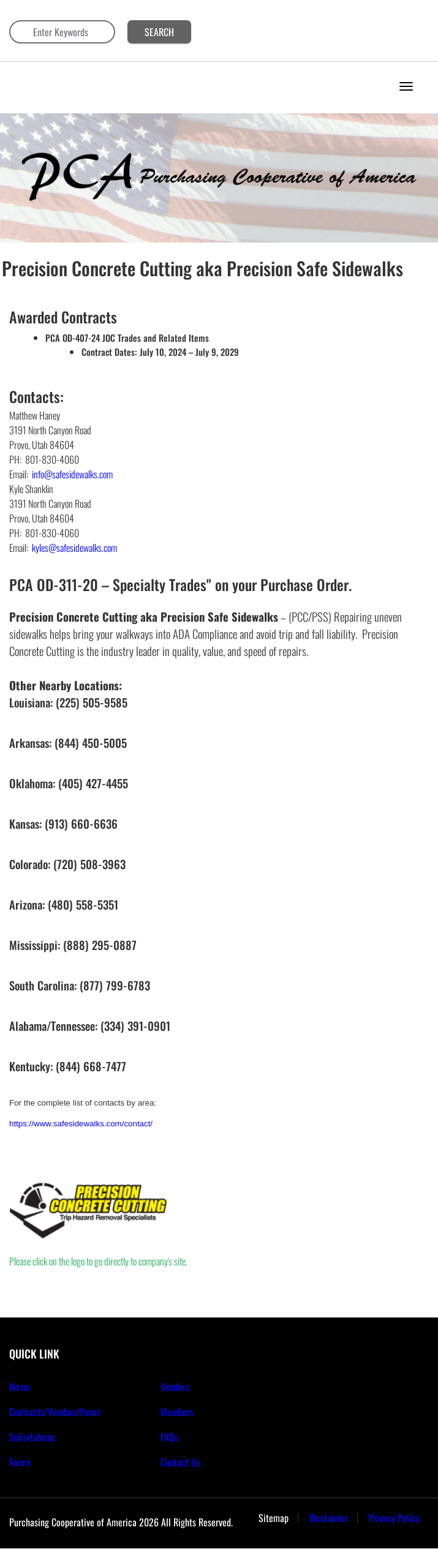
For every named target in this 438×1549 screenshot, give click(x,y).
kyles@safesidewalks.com (74, 547)
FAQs (169, 1437)
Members (177, 1411)
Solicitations (32, 1437)
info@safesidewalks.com (72, 474)
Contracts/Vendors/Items (54, 1411)
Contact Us (180, 1462)
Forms (20, 1462)
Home (19, 1386)
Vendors (174, 1386)
